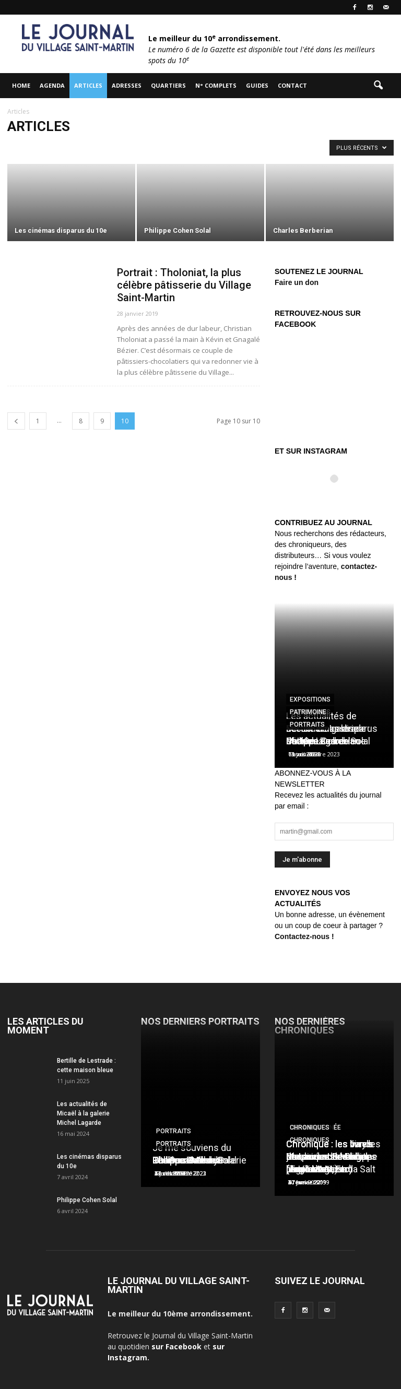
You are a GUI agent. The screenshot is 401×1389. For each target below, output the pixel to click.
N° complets (216, 85)
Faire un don (297, 282)
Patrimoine (308, 712)
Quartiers (168, 85)
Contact (292, 85)
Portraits (307, 724)
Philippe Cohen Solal (87, 1200)
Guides (257, 85)
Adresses (126, 85)
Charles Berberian (323, 740)
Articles (88, 85)
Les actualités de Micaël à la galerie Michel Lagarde (83, 1113)
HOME (21, 85)
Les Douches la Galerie (199, 1160)
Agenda (52, 85)
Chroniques (309, 1127)
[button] (378, 85)
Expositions (310, 699)
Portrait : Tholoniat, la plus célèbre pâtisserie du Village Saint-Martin (184, 285)
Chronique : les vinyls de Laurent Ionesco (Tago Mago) (330, 1156)
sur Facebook (176, 1346)
